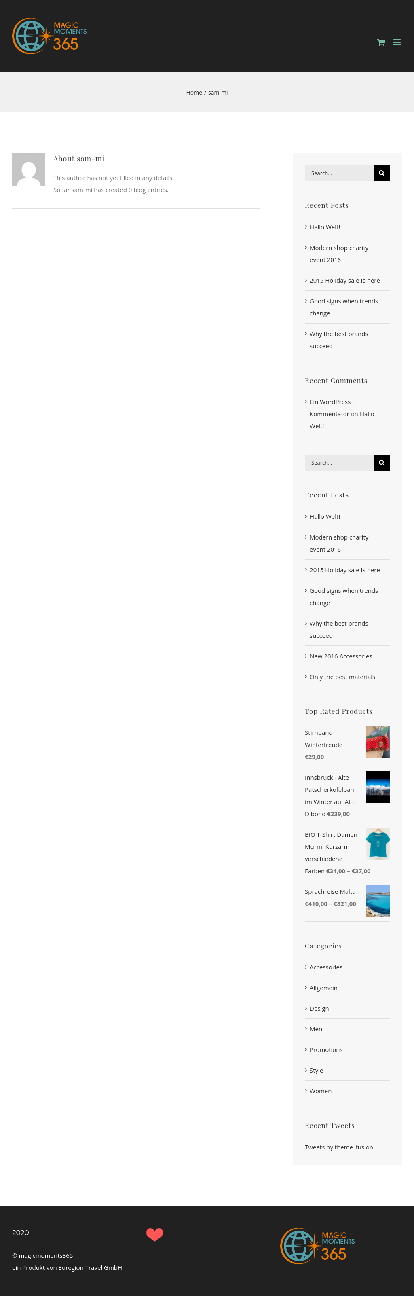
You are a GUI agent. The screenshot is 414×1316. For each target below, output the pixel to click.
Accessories (326, 967)
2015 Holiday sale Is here (345, 280)
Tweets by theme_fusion (339, 1147)
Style (316, 1070)
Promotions (326, 1049)
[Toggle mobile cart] (381, 42)
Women (321, 1091)
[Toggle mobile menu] (397, 42)
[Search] (382, 173)
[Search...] (339, 173)
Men (316, 1029)
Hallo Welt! (325, 227)
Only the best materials (342, 677)
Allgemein (324, 988)
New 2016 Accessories (341, 656)
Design (319, 1008)
